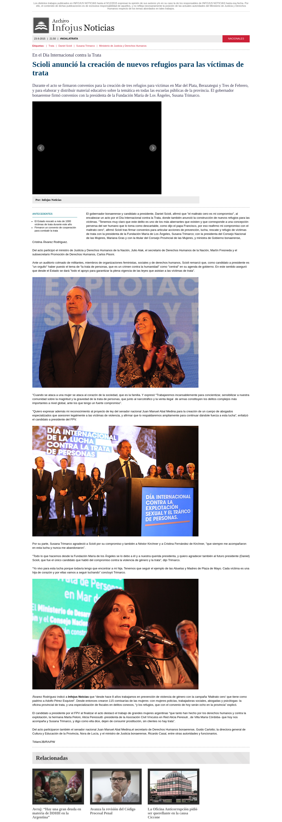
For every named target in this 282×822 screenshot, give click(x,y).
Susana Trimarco (85, 45)
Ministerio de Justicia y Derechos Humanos (123, 45)
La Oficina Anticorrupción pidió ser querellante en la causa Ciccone (172, 813)
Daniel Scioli (65, 45)
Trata (51, 45)
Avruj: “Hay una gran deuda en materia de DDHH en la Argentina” (56, 813)
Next (152, 148)
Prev (40, 148)
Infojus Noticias (77, 25)
